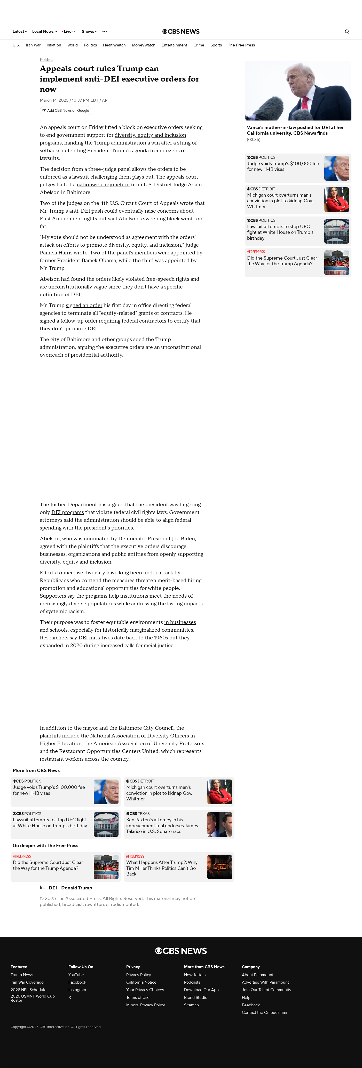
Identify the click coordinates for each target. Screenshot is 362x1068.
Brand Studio (195, 997)
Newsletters (195, 975)
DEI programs (67, 512)
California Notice (141, 982)
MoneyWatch (143, 45)
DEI (53, 888)
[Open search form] (347, 31)
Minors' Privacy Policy (145, 1005)
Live (69, 31)
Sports (216, 45)
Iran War (33, 45)
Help (246, 997)
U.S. (16, 45)
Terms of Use (137, 997)
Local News (44, 31)
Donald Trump (76, 888)
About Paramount (257, 975)
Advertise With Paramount (265, 982)
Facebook (77, 982)
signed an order (84, 305)
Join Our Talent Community (266, 990)
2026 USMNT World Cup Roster (33, 998)
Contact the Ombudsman (264, 1012)
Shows (89, 31)
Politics (90, 45)
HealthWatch (114, 45)
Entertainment (174, 45)
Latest (20, 31)
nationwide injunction (103, 184)
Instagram (77, 990)
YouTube (76, 975)
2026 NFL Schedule (28, 990)
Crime (198, 45)
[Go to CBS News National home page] (181, 31)
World (72, 45)
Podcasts (192, 982)
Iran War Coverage (27, 982)
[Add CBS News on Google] (65, 110)
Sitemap (191, 1005)
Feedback (251, 1005)
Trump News (22, 975)
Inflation (54, 45)
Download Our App (201, 990)
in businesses (180, 622)
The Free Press (241, 45)
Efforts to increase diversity (72, 572)
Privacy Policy (138, 975)
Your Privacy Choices (145, 990)
